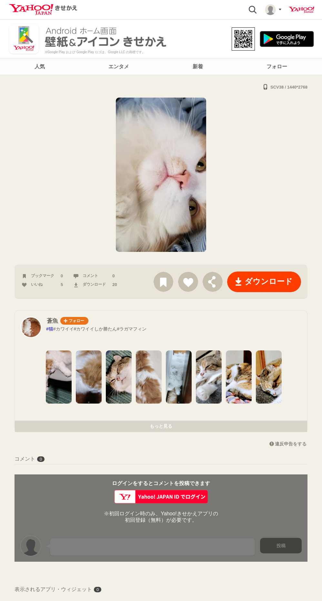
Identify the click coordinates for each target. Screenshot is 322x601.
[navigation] (161, 66)
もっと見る (161, 426)
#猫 (49, 328)
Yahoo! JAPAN (301, 10)
